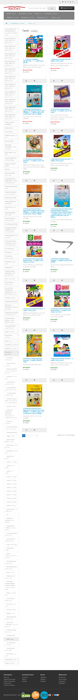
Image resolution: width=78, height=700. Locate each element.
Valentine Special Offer (11, 301)
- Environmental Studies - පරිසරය (10, 440)
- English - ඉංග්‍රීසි (9, 436)
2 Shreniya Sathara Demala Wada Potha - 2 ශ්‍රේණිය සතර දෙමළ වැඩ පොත (33, 260)
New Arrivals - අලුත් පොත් (10, 208)
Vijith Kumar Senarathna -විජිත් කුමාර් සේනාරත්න (11, 307)
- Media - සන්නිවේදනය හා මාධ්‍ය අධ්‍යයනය (11, 555)
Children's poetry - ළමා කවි (11, 136)
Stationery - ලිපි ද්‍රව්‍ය (10, 298)
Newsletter (62, 683)
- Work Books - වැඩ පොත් (10, 655)
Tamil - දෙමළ (32, 23)
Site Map (24, 681)
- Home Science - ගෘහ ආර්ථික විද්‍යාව (11, 510)
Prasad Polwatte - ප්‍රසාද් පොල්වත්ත (11, 236)
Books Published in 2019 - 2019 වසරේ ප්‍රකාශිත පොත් (10, 56)
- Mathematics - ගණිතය (9, 549)
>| (36, 435)
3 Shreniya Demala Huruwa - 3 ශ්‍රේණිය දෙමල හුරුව (34, 309)
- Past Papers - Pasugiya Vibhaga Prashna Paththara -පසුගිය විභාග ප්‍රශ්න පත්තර (10, 585)
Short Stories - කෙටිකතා (25, 13)
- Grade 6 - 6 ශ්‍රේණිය (11, 487)
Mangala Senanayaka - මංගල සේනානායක (11, 193)
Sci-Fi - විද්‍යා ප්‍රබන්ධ (10, 279)
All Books (43, 681)
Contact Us (25, 677)
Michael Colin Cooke (10, 198)
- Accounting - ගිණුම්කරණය (9, 359)
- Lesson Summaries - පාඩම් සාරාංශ (11, 534)
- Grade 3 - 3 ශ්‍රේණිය (11, 480)
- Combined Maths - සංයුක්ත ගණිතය (11, 394)
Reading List (62, 681)
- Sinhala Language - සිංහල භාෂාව (11, 631)
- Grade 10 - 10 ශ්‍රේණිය (9, 466)
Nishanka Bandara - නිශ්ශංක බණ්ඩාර (10, 219)
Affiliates (43, 679)
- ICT (6, 515)
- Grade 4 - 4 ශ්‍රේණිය (11, 484)
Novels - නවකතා (11, 13)
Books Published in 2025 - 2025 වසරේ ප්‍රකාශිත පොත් (10, 109)
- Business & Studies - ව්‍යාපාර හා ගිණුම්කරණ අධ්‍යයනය (11, 371)
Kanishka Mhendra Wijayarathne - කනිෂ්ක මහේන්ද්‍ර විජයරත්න (11, 181)
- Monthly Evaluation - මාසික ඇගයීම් (11, 568)
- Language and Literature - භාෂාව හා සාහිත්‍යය (10, 528)
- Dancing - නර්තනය (11, 406)
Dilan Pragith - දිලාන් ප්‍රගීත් (10, 153)
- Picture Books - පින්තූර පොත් (10, 599)
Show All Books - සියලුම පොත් (9, 283)
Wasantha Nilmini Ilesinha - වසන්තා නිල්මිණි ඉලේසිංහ (10, 320)
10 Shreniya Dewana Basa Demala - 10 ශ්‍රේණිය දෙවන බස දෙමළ (61, 110)
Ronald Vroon (9, 267)
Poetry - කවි (38, 13)
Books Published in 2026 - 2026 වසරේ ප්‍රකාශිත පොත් (10, 116)
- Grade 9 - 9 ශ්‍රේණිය (11, 502)
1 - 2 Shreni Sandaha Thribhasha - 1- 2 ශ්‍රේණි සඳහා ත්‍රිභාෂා (33, 60)
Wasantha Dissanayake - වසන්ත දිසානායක (11, 314)
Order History (63, 679)
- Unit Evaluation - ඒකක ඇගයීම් (10, 649)
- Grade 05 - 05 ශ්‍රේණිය (9, 457)
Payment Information (9, 679)
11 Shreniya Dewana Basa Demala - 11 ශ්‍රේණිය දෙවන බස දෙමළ (33, 160)
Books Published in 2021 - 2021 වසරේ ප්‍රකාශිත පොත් (10, 71)
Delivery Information (9, 681)
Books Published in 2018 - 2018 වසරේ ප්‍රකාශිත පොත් (10, 48)
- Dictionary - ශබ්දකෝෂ (9, 422)
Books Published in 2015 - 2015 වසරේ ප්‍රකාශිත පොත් (10, 40)
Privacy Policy (7, 683)
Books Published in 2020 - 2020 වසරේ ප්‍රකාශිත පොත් (10, 63)
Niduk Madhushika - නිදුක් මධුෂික (10, 214)
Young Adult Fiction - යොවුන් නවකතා (10, 327)
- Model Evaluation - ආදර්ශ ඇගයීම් (11, 562)
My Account (62, 677)
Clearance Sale (9, 141)
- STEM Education (10, 635)
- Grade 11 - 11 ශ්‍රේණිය (9, 472)
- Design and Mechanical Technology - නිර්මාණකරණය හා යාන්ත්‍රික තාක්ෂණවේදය (11, 414)
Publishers (43, 677)
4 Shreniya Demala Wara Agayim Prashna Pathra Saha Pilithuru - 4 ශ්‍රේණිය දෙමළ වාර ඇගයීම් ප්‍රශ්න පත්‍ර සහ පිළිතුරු (33, 410)
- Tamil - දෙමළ (9, 639)
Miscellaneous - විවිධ (42, 17)
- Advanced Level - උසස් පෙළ (10, 364)
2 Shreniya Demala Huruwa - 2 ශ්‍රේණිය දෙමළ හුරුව (62, 160)
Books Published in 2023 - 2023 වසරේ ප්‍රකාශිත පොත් (10, 86)
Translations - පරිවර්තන (50, 13)
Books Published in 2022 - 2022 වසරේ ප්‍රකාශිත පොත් (10, 78)
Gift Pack (7, 169)
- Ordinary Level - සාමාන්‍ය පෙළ (10, 577)
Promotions (8, 252)
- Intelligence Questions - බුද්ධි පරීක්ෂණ (9, 520)
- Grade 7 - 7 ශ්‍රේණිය (11, 495)
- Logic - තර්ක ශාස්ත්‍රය (11, 544)
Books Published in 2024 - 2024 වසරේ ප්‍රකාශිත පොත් (10, 101)
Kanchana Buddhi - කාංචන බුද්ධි (10, 174)
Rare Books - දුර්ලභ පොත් (10, 263)
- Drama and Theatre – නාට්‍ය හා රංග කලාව (11, 428)
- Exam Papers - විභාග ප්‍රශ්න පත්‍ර (11, 446)
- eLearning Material (11, 432)
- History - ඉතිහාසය (10, 505)
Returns (24, 679)
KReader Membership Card (11, 187)
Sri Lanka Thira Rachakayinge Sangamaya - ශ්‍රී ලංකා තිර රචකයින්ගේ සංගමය (11, 291)
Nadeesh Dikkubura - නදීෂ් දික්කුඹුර (11, 202)
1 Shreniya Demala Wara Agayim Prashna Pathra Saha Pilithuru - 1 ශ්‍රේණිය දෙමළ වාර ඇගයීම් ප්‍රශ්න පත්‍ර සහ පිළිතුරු (33, 111)
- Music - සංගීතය (10, 572)
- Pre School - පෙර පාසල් (10, 605)
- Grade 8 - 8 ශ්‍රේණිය (11, 498)
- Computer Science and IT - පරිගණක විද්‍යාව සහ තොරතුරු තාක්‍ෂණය (11, 401)
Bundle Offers (9, 128)
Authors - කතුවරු (56, 17)
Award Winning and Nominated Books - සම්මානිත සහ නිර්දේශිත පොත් (11, 32)
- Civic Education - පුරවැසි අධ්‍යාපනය (10, 383)
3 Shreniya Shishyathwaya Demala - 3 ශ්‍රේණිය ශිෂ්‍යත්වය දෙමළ (33, 360)
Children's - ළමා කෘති (12, 17)
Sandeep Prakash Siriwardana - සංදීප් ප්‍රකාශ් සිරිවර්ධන (10, 273)
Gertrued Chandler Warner (10, 165)
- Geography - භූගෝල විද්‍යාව (11, 452)
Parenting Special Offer (11, 224)
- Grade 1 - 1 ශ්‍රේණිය (11, 462)
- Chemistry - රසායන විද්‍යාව (11, 377)
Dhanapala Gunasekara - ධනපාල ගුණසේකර (11, 147)
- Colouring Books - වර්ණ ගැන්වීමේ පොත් (11, 388)
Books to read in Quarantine (9, 123)
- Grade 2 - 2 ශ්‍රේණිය (11, 477)
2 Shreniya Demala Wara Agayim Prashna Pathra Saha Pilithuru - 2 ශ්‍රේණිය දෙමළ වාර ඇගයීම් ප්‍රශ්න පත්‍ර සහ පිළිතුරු (33, 211)
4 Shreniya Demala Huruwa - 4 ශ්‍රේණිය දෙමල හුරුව (62, 359)
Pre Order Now (9, 249)
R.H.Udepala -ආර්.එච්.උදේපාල (9, 257)
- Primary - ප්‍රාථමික (10, 609)
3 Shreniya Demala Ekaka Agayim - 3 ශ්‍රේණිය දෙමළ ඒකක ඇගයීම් (61, 260)
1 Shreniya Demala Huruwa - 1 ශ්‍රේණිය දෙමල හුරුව (62, 60)
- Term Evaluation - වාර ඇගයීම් (10, 644)
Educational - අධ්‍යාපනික (27, 17)
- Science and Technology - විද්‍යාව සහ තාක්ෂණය (11, 624)
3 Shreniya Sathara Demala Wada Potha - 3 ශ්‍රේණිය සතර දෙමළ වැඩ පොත (61, 310)
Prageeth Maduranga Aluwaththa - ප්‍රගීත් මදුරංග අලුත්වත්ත (11, 230)
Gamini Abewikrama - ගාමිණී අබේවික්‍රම (11, 159)
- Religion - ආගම (10, 613)
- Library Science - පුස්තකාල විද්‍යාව (10, 540)
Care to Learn (9, 132)
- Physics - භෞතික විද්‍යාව (10, 594)
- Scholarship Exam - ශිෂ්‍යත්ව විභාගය (11, 618)
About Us (6, 677)
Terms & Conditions (9, 685)
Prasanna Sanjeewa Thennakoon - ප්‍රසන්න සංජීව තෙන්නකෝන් (11, 243)
